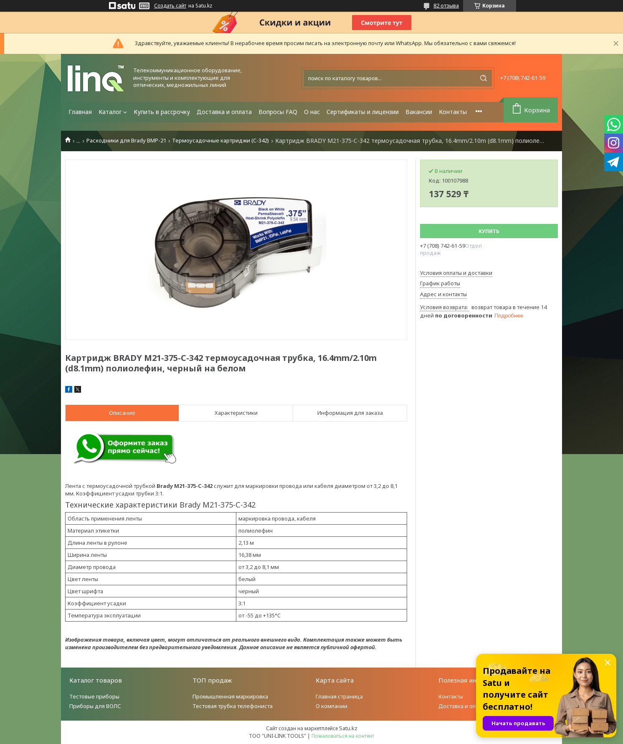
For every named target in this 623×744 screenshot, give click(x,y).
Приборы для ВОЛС (95, 706)
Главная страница (339, 696)
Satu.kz (348, 728)
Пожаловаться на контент (343, 735)
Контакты (453, 112)
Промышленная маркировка (230, 696)
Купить (489, 231)
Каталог (110, 112)
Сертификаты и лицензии (363, 112)
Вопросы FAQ (277, 112)
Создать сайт (170, 6)
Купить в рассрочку (162, 112)
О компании (331, 706)
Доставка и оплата (224, 112)
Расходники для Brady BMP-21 (126, 140)
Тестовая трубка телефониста (232, 706)
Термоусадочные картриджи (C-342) (220, 140)
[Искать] (483, 78)
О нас (312, 112)
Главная (80, 112)
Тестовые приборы (94, 696)
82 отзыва (446, 5)
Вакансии (418, 112)
